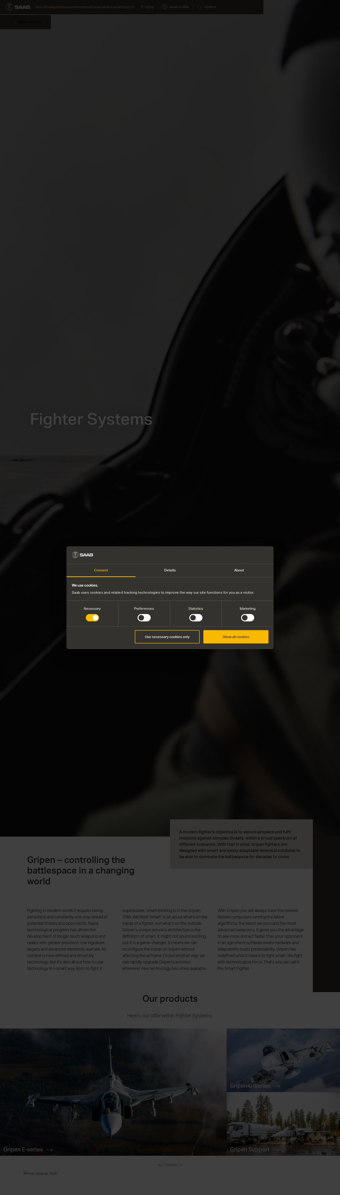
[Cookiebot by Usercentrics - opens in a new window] (248, 554)
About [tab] (239, 570)
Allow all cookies (236, 637)
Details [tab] (170, 570)
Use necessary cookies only (167, 637)
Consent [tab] (101, 570)
